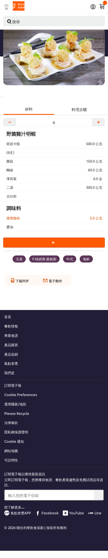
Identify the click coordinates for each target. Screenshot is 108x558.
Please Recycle (16, 413)
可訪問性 (11, 460)
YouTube (73, 513)
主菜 (19, 259)
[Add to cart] (54, 243)
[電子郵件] (52, 279)
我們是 (9, 372)
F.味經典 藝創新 (44, 259)
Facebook (47, 513)
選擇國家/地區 (15, 404)
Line (94, 513)
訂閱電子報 (12, 385)
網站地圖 (11, 450)
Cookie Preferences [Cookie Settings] (20, 394)
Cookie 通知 (14, 441)
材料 (29, 108)
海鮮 (86, 259)
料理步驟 (79, 109)
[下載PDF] (20, 279)
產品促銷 (11, 354)
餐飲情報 (11, 326)
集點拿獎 (11, 363)
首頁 (7, 316)
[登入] (93, 7)
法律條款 (11, 422)
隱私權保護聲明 (16, 432)
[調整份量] (54, 122)
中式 (69, 259)
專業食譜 (11, 335)
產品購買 (11, 344)
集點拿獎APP (17, 513)
